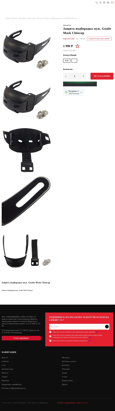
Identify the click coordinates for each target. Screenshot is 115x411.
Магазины (66, 357)
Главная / (9, 18)
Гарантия (5, 361)
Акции (64, 373)
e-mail (89, 341)
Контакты (65, 365)
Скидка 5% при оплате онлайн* (99, 38)
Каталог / (15, 18)
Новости (5, 373)
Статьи (64, 377)
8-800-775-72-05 (82, 403)
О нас (4, 365)
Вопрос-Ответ (67, 380)
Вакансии (5, 380)
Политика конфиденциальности (14, 388)
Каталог (5, 357)
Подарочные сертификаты (12, 384)
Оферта (65, 384)
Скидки (4, 377)
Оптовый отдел (7, 369)
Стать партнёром (21, 338)
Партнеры (66, 369)
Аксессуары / (32, 18)
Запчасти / (40, 18)
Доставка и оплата (69, 361)
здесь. (97, 332)
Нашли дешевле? (69, 50)
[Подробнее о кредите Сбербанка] (81, 92)
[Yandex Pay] (80, 84)
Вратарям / (23, 18)
